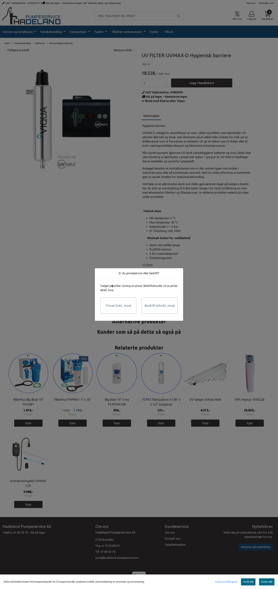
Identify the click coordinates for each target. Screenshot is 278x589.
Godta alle (266, 581)
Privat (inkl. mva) (118, 305)
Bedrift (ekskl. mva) (159, 305)
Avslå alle (248, 581)
